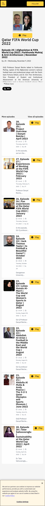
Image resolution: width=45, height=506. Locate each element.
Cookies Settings (22, 503)
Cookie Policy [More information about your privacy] (10, 497)
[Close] (42, 484)
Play (22, 35)
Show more (9, 84)
